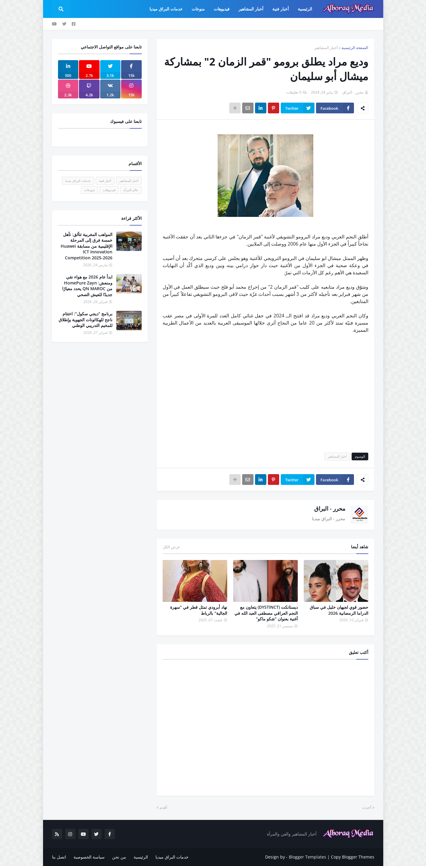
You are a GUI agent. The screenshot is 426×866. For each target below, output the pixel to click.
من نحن (119, 857)
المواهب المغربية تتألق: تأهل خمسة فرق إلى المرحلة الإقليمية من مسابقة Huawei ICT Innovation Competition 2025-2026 (86, 246)
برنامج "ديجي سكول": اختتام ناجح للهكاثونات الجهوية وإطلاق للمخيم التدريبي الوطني (85, 319)
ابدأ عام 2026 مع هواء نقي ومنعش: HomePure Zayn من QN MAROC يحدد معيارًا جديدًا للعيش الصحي (87, 285)
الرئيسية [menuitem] (305, 9)
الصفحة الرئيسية (354, 47)
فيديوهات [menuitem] (222, 9)
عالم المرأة (130, 190)
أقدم (163, 807)
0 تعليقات (293, 92)
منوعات (89, 190)
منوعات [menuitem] (198, 9)
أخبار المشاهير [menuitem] (251, 9)
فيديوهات (109, 190)
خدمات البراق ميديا (78, 180)
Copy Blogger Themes (352, 857)
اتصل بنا (59, 857)
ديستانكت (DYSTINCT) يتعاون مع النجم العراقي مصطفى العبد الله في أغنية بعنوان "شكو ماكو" (266, 613)
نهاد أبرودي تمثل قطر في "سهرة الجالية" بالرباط (198, 610)
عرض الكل (171, 547)
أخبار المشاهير (326, 47)
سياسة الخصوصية (89, 857)
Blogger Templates (307, 857)
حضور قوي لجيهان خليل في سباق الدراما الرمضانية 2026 (339, 610)
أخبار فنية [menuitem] (280, 9)
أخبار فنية (105, 180)
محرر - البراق (329, 508)
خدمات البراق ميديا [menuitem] (166, 9)
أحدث (366, 807)
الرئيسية (141, 857)
